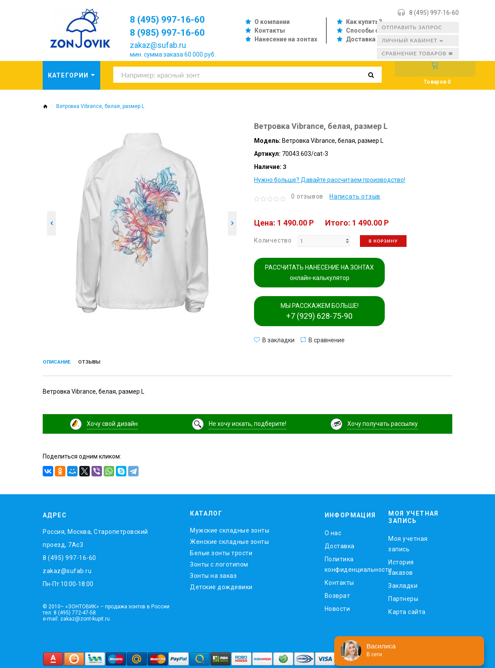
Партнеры (403, 596)
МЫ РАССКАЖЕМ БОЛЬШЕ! (320, 311)
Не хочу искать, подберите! (247, 421)
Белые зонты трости (221, 550)
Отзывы (104, 362)
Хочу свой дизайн (112, 421)
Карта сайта (407, 609)
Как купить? (364, 21)
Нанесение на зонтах (285, 39)
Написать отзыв (354, 196)
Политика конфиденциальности (350, 562)
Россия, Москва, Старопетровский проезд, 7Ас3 (95, 536)
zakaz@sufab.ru (158, 45)
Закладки (402, 583)
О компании (272, 21)
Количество (273, 240)
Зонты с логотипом (219, 562)
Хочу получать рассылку (382, 421)
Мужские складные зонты (229, 528)
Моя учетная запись (408, 541)
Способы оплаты (372, 30)
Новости (337, 606)
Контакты (269, 30)
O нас (333, 530)
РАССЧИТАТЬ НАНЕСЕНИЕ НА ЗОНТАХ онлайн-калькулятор (319, 272)
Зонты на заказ (213, 573)
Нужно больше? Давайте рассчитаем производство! (329, 179)
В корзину (383, 240)
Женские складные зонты (229, 539)
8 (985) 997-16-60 (173, 32)
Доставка (361, 39)
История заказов (401, 565)
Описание (62, 362)
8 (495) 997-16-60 (434, 12)
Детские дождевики (221, 584)
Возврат (337, 593)
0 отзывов (307, 196)
